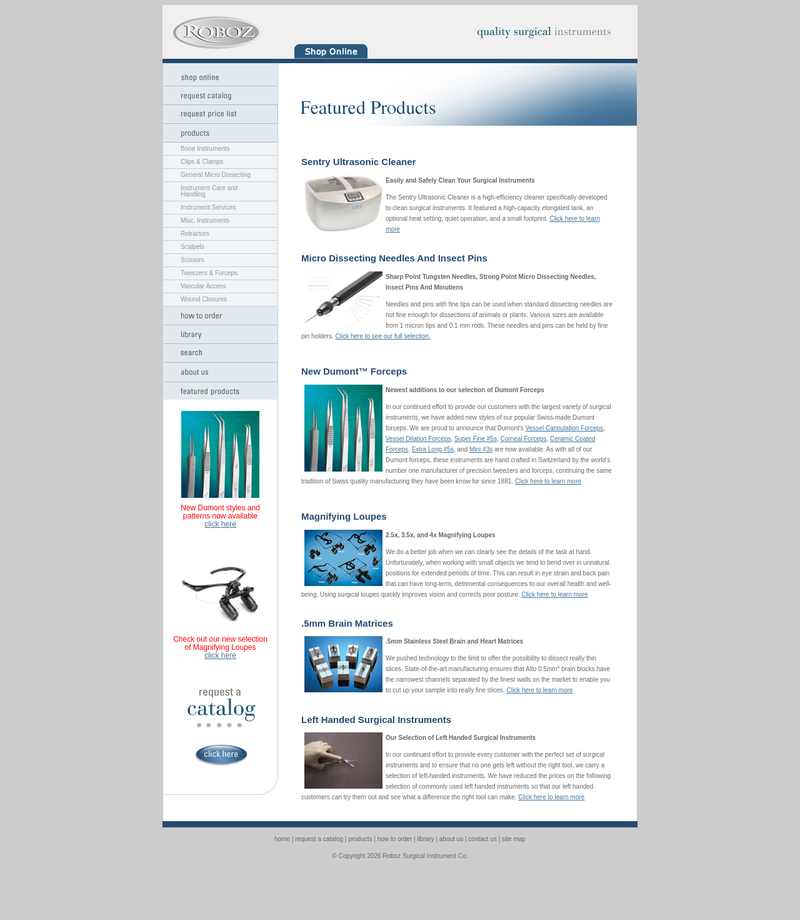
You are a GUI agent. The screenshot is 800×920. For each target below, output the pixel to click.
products (360, 839)
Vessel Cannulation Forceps (565, 428)
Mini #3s (480, 449)
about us (451, 839)
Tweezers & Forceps (209, 273)
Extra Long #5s (433, 449)
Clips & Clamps (202, 161)
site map (514, 839)
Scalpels (192, 246)
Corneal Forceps (523, 438)
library (425, 839)
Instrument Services (208, 207)
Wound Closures (204, 299)
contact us (482, 839)
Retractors (195, 233)
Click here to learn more (548, 481)
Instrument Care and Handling (209, 191)
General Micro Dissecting (216, 174)
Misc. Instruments (205, 220)
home (282, 839)
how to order (395, 839)
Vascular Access (203, 286)
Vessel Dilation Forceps (418, 438)
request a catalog (319, 839)
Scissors (192, 259)
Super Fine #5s (475, 438)
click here (220, 524)
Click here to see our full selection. (382, 336)
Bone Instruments (205, 148)
